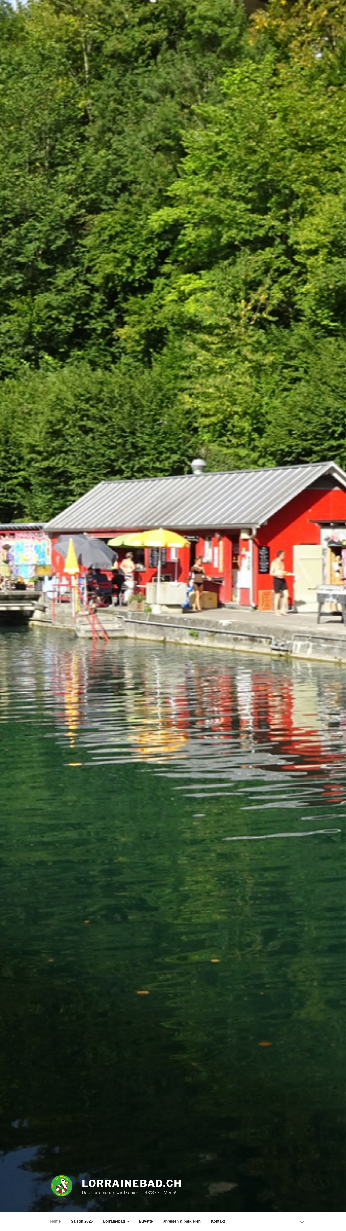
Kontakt (218, 1221)
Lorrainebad (116, 1221)
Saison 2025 (82, 1221)
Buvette (146, 1221)
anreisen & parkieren (182, 1221)
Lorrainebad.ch (132, 1183)
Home (55, 1221)
